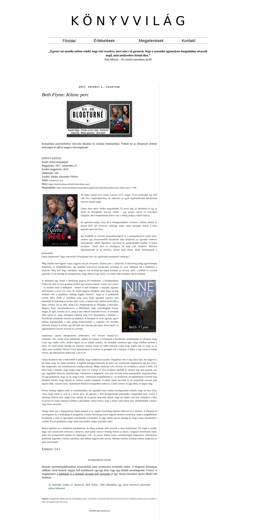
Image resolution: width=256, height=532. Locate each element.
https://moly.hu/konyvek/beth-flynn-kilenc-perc (69, 184)
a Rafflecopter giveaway (99, 510)
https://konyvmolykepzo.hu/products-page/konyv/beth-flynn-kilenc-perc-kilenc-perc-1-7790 (96, 187)
